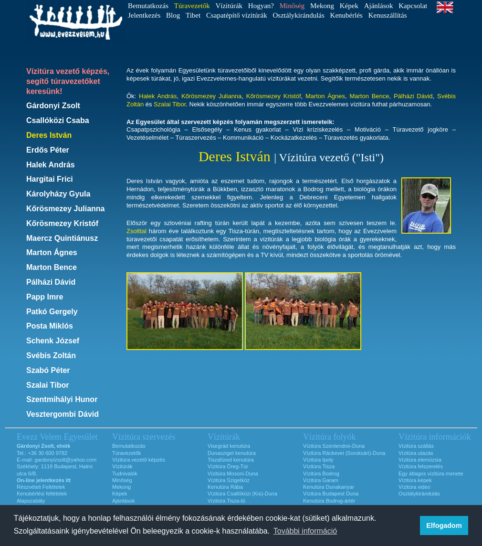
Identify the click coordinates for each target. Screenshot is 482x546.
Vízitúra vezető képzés (138, 460)
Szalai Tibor (47, 385)
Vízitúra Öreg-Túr (228, 466)
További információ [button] (305, 531)
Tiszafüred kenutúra (231, 460)
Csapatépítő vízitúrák (236, 15)
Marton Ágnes (51, 252)
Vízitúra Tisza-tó (226, 501)
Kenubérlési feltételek (42, 493)
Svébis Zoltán (51, 355)
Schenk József (52, 341)
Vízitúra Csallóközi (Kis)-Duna (242, 493)
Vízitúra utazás (415, 453)
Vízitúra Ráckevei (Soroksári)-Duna (344, 453)
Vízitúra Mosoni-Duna (233, 473)
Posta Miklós (49, 326)
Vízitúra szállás (416, 446)
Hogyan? (261, 6)
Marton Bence (51, 267)
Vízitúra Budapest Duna (330, 493)
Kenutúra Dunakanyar (328, 487)
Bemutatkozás (148, 6)
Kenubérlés (346, 15)
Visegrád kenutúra (229, 446)
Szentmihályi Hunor (61, 399)
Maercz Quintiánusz (62, 238)
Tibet (193, 15)
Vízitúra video (414, 487)
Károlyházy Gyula (58, 194)
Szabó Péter (48, 370)
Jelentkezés (144, 15)
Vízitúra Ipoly (318, 460)
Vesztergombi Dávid (62, 414)
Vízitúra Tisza (319, 466)
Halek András (50, 165)
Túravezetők (126, 453)
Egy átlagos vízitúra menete (430, 473)
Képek (349, 6)
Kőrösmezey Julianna (65, 209)
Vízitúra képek (415, 480)
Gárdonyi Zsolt (53, 106)
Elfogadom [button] (443, 525)
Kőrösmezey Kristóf (62, 223)
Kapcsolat (412, 6)
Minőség (122, 480)
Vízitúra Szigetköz (229, 480)
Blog (173, 15)
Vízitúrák (228, 6)
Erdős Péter (47, 150)
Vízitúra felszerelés (420, 466)
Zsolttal (136, 231)
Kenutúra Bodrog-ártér (329, 501)
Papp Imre (44, 297)
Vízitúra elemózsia (419, 460)
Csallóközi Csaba (57, 120)
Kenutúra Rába (225, 487)
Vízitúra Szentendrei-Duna (334, 446)
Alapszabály (31, 501)
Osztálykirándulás (299, 15)
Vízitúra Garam (320, 480)
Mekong (322, 6)
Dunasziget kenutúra (232, 453)
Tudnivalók (124, 473)
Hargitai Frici (49, 179)
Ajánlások (378, 6)
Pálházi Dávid (50, 282)
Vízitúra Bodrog (321, 473)
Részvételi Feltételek (41, 487)
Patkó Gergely (52, 312)
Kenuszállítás (387, 15)
